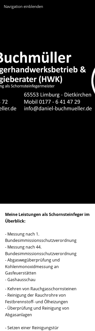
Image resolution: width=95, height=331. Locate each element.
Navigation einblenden (23, 6)
